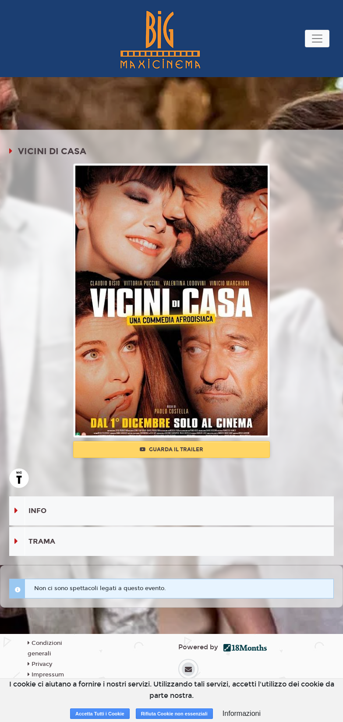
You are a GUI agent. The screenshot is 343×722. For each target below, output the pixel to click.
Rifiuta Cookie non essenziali (174, 713)
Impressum (46, 674)
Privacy (40, 664)
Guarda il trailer (171, 449)
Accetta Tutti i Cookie (99, 713)
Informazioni (242, 713)
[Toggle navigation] (317, 38)
